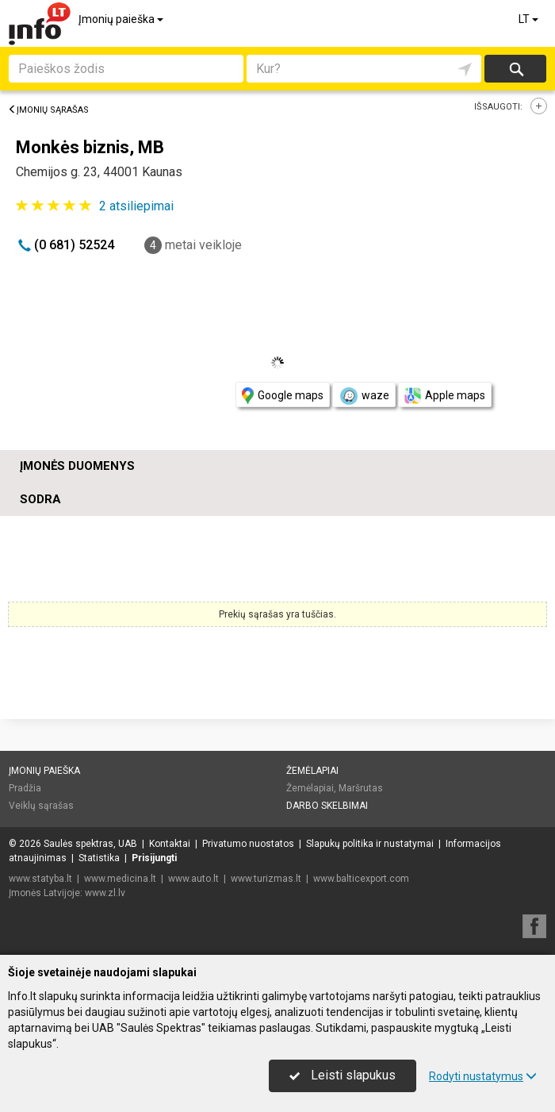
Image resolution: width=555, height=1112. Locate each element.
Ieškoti (515, 68)
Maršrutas (361, 788)
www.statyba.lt (40, 878)
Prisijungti (154, 858)
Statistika (99, 858)
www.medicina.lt (120, 878)
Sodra (40, 499)
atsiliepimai (136, 206)
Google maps (282, 395)
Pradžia (25, 788)
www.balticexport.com (361, 878)
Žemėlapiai (312, 770)
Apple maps (444, 395)
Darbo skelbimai (327, 805)
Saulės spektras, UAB (90, 843)
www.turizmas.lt (266, 878)
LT (530, 19)
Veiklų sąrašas (41, 805)
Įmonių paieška (122, 19)
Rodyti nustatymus (483, 1076)
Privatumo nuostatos (248, 843)
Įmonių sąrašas (48, 110)
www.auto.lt (193, 878)
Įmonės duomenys (77, 466)
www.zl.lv (105, 892)
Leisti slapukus (342, 1075)
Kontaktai (169, 843)
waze (364, 396)
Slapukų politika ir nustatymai (370, 843)
